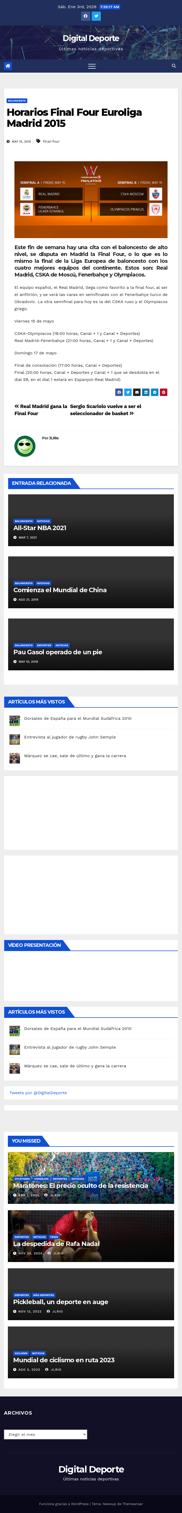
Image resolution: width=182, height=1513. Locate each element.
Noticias (43, 521)
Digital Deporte (91, 38)
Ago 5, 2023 (29, 1369)
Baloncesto (17, 100)
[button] (174, 65)
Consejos (41, 1178)
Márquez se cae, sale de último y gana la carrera (75, 755)
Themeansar (132, 1504)
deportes (44, 645)
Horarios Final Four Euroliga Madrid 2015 (74, 117)
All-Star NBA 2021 (39, 528)
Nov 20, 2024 (30, 1253)
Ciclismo (21, 1353)
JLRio (54, 438)
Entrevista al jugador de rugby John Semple (70, 737)
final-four (51, 141)
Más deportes (43, 1295)
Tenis (54, 1236)
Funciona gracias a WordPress (64, 1504)
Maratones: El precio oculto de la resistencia (80, 1185)
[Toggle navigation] (92, 66)
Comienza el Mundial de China (59, 590)
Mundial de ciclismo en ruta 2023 (64, 1360)
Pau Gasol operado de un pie (57, 652)
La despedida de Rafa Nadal (56, 1244)
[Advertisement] (48, 812)
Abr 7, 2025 (28, 1195)
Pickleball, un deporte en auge (60, 1302)
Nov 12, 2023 (30, 1311)
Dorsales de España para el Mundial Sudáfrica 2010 (78, 718)
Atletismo (22, 1178)
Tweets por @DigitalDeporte (38, 1092)
